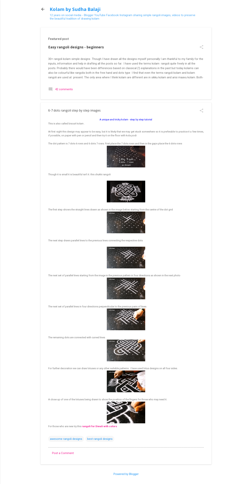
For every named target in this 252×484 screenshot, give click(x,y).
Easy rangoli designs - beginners (76, 47)
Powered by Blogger (126, 474)
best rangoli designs (100, 439)
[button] (201, 47)
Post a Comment (63, 453)
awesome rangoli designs (66, 439)
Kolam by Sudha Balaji (75, 9)
